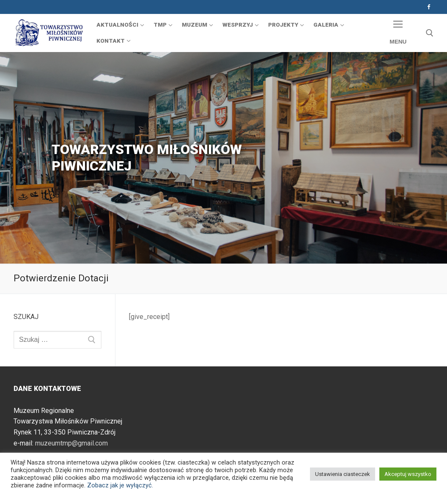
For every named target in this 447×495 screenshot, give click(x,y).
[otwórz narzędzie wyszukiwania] (429, 33)
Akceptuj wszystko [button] (407, 474)
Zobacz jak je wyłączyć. (120, 485)
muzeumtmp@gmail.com (71, 443)
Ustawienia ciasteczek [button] (342, 474)
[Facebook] (428, 7)
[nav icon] (398, 33)
